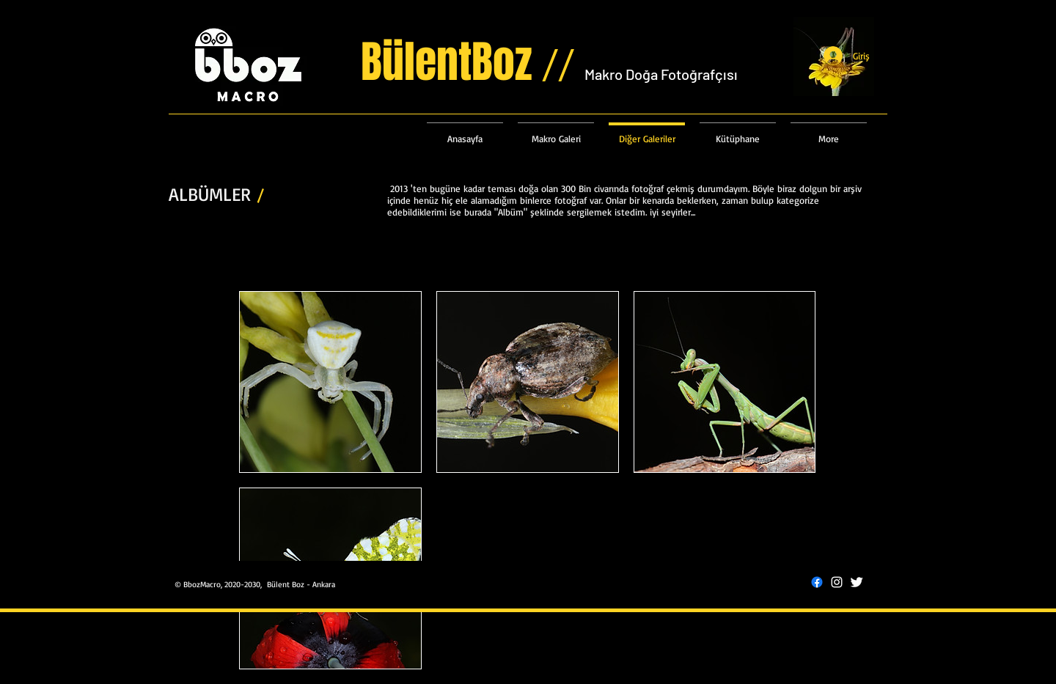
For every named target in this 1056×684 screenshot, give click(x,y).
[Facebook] (817, 582)
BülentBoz (472, 62)
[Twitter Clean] (856, 582)
